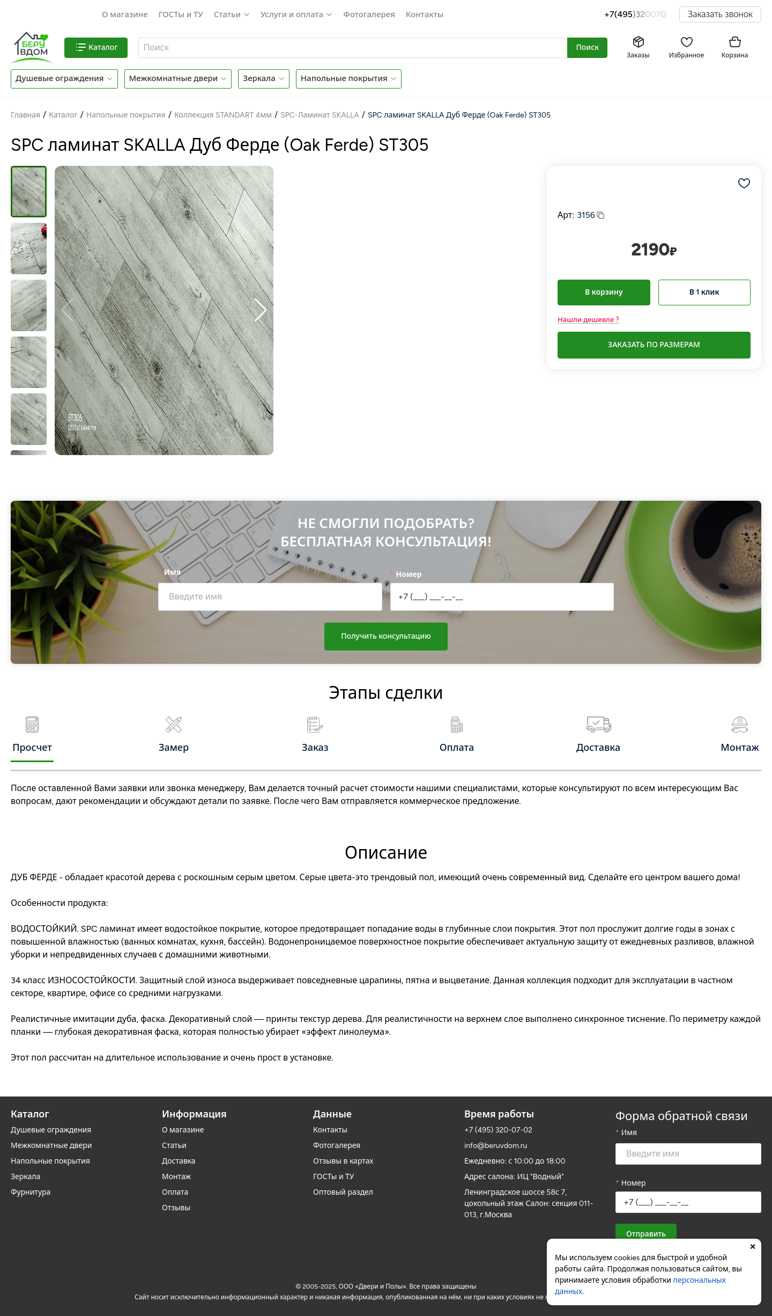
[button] (232, 14)
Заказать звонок (720, 14)
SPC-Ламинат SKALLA (319, 115)
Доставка (179, 1152)
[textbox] (351, 48)
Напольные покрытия (344, 78)
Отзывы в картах (343, 1152)
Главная (25, 115)
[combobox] (353, 48)
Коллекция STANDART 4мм (223, 115)
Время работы (499, 1105)
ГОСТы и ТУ (181, 14)
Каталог (63, 115)
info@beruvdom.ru (495, 1136)
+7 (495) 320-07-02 (498, 1120)
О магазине (125, 14)
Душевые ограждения (60, 78)
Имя (172, 572)
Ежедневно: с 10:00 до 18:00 (515, 1152)
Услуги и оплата (292, 14)
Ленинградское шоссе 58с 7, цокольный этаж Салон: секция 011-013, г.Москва (528, 1194)
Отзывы (176, 1198)
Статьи (227, 14)
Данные (332, 1105)
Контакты (425, 14)
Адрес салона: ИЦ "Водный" (514, 1167)
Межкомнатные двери (173, 78)
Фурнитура (30, 1183)
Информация (194, 1105)
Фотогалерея (369, 14)
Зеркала (259, 78)
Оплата (175, 1183)
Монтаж (176, 1167)
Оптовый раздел (343, 1183)
